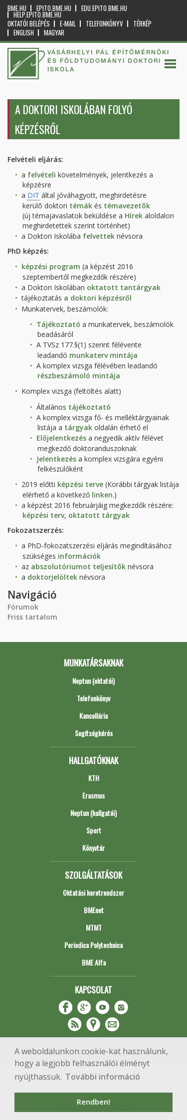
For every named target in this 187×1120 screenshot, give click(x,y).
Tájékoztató (58, 324)
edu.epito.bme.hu (104, 8)
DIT (33, 195)
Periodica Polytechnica (93, 945)
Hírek (134, 215)
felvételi (41, 174)
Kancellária (93, 715)
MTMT (94, 927)
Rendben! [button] (93, 1102)
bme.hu (16, 8)
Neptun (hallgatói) (93, 812)
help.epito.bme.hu (37, 14)
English (23, 32)
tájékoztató (89, 407)
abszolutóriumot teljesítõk (78, 566)
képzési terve (80, 484)
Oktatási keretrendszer (93, 892)
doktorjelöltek (52, 577)
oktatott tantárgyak (124, 287)
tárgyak (78, 427)
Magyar (54, 32)
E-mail (68, 23)
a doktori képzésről (98, 298)
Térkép (142, 23)
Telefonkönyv (104, 23)
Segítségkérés (94, 733)
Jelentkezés (56, 459)
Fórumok (22, 607)
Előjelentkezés (61, 438)
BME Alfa (94, 962)
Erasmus (93, 795)
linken (102, 494)
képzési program (50, 266)
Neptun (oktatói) (93, 680)
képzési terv (43, 515)
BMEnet (94, 910)
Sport (93, 830)
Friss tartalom (32, 617)
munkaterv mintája (103, 355)
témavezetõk (127, 205)
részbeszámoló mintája (78, 375)
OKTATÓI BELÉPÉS (28, 23)
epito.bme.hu (53, 8)
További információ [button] (102, 1076)
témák (80, 205)
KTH (93, 778)
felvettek (99, 236)
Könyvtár (93, 847)
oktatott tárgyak (99, 515)
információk (79, 556)
